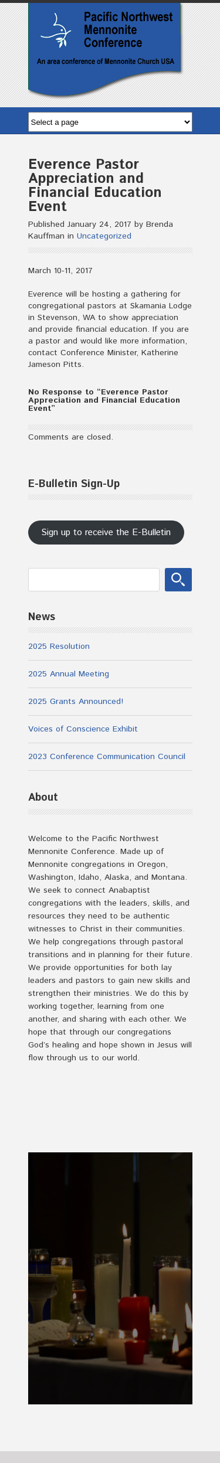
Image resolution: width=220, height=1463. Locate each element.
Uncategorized (104, 236)
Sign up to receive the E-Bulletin (106, 532)
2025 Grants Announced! (75, 701)
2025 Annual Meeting (68, 674)
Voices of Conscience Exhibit (83, 729)
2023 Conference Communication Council (106, 757)
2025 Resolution (59, 646)
